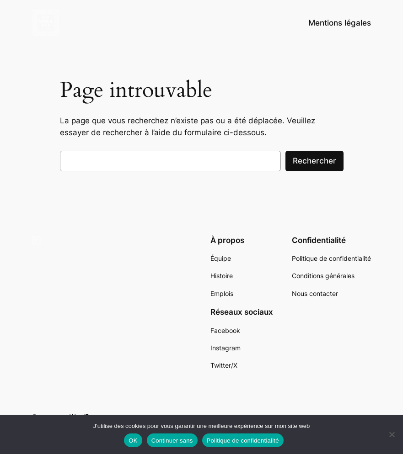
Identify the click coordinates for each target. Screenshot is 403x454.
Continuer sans (172, 440)
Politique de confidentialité (243, 440)
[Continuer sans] (391, 434)
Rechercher (314, 160)
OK (133, 440)
